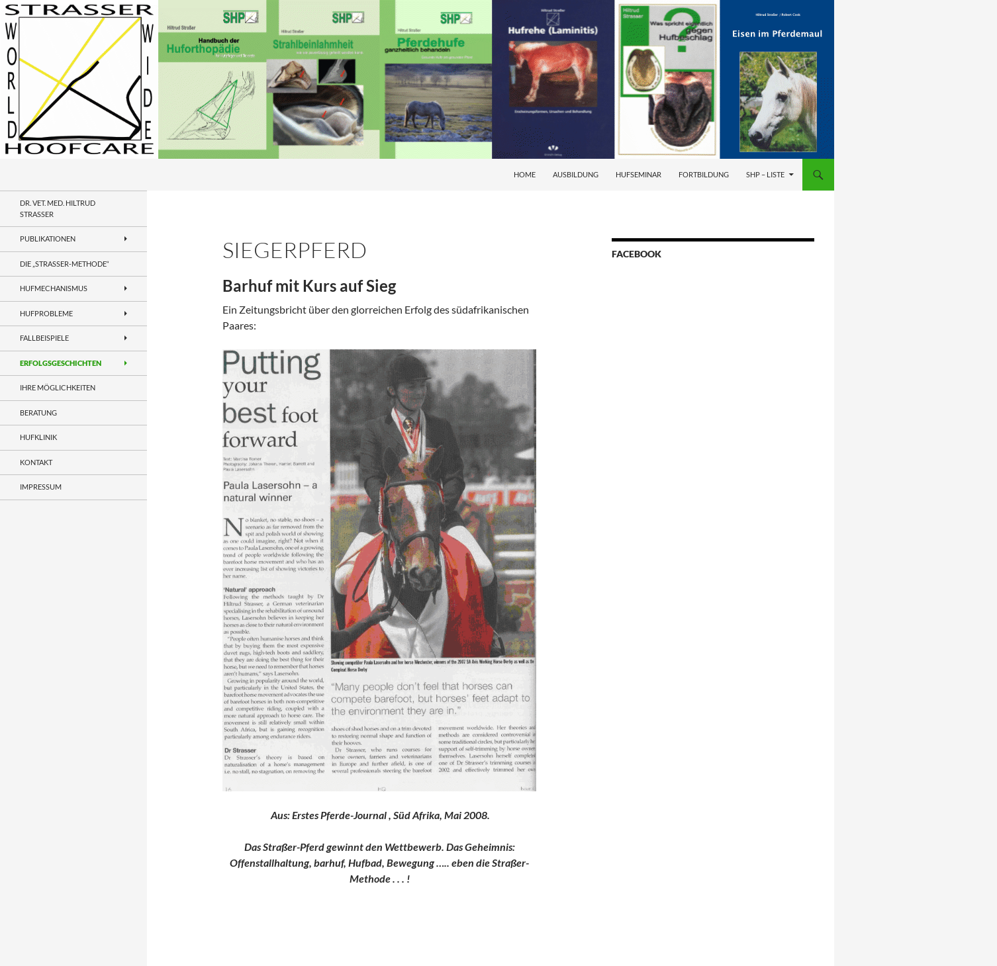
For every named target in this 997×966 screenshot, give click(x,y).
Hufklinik (38, 437)
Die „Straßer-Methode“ (64, 263)
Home (525, 174)
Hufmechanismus (53, 288)
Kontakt (36, 462)
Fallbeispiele (44, 337)
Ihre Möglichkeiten (57, 387)
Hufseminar (638, 174)
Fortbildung (704, 174)
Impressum (41, 486)
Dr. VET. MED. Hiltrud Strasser (57, 208)
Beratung (38, 412)
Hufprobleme (46, 313)
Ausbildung (575, 174)
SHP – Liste (765, 174)
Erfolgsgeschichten (60, 363)
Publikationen (47, 238)
